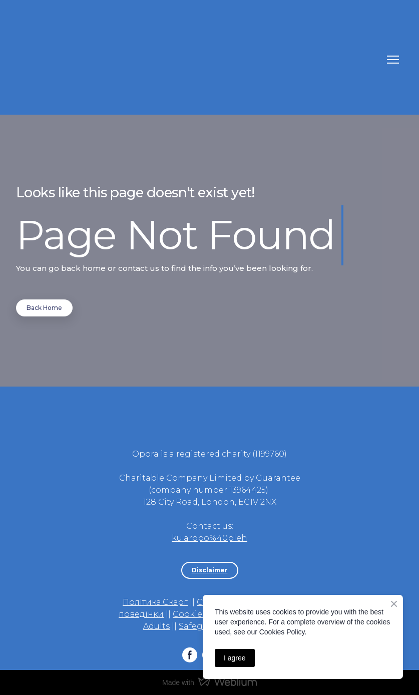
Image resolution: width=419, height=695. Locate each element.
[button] (44, 307)
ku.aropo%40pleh (209, 538)
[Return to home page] (199, 60)
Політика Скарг (155, 602)
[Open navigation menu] (393, 60)
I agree (235, 658)
